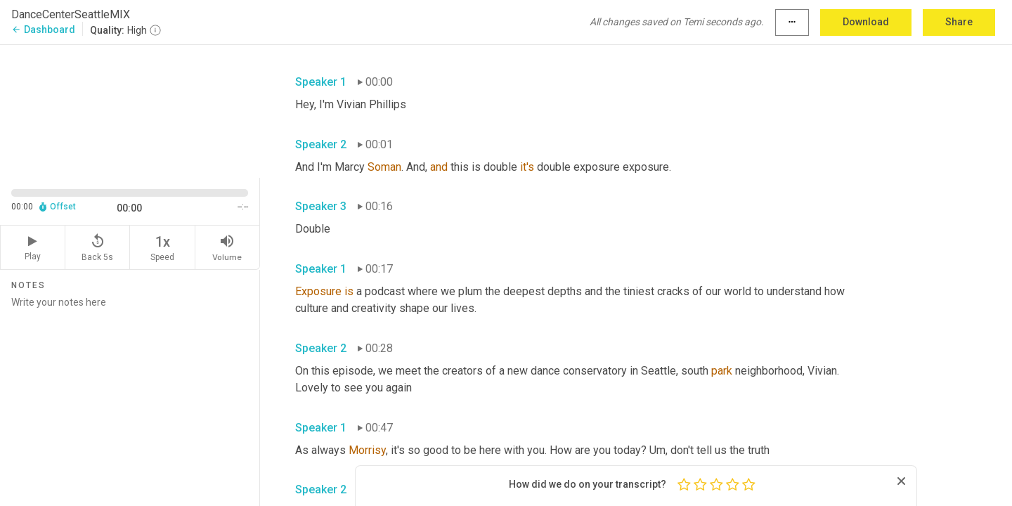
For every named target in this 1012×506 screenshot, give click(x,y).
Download (866, 21)
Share (959, 21)
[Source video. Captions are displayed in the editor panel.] (130, 110)
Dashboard (43, 29)
